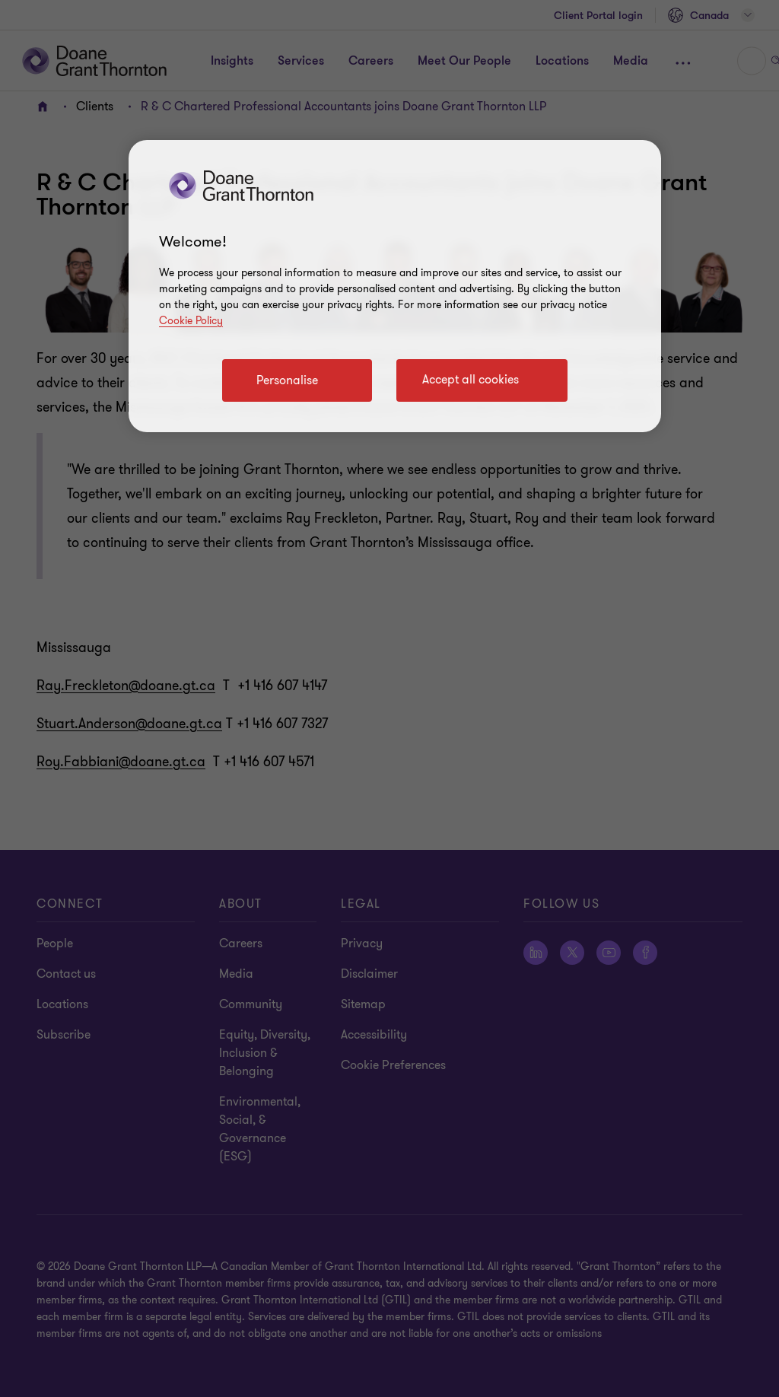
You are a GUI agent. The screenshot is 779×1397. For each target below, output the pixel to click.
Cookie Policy (191, 320)
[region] (395, 286)
